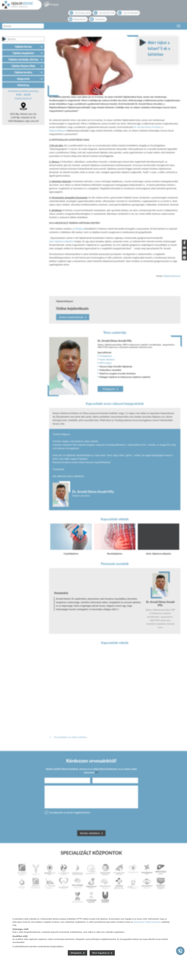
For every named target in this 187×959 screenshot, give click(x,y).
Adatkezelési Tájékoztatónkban (147, 922)
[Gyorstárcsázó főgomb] (180, 951)
